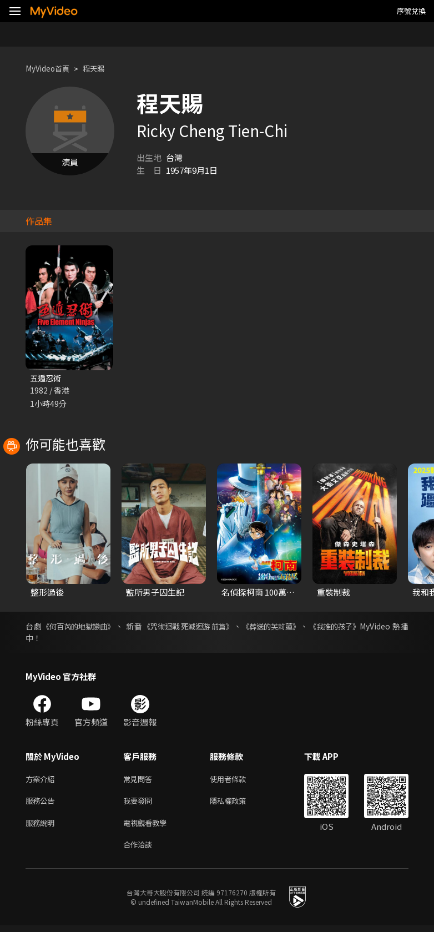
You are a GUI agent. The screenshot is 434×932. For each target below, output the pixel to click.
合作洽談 (140, 851)
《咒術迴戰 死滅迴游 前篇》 (195, 627)
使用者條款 (237, 781)
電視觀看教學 (148, 827)
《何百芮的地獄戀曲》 (81, 627)
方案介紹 (42, 781)
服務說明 (42, 827)
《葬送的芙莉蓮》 (284, 627)
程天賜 (101, 68)
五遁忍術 (46, 378)
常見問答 (140, 781)
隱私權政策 (237, 804)
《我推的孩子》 (351, 627)
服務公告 (42, 804)
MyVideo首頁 (51, 68)
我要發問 (140, 804)
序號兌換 (411, 11)
